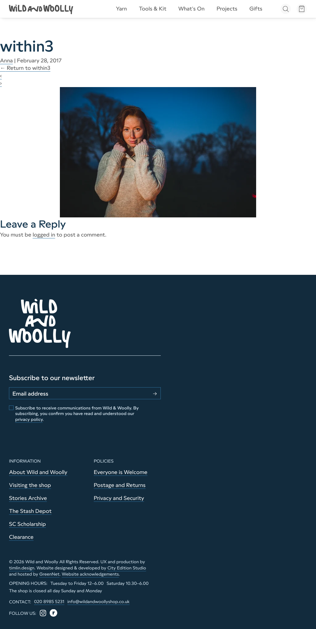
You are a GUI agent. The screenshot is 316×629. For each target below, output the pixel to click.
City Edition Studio (126, 568)
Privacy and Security (119, 498)
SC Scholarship (27, 524)
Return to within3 (25, 68)
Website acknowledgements (90, 574)
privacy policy (29, 419)
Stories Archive (28, 498)
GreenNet (49, 574)
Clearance (21, 537)
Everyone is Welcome (121, 472)
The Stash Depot (30, 511)
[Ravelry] (53, 613)
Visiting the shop (30, 485)
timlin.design (21, 568)
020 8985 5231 (49, 601)
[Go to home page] (41, 9)
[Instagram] (43, 613)
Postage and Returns (120, 485)
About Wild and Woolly (38, 472)
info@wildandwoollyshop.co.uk (98, 601)
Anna (6, 60)
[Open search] (286, 9)
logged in (44, 234)
